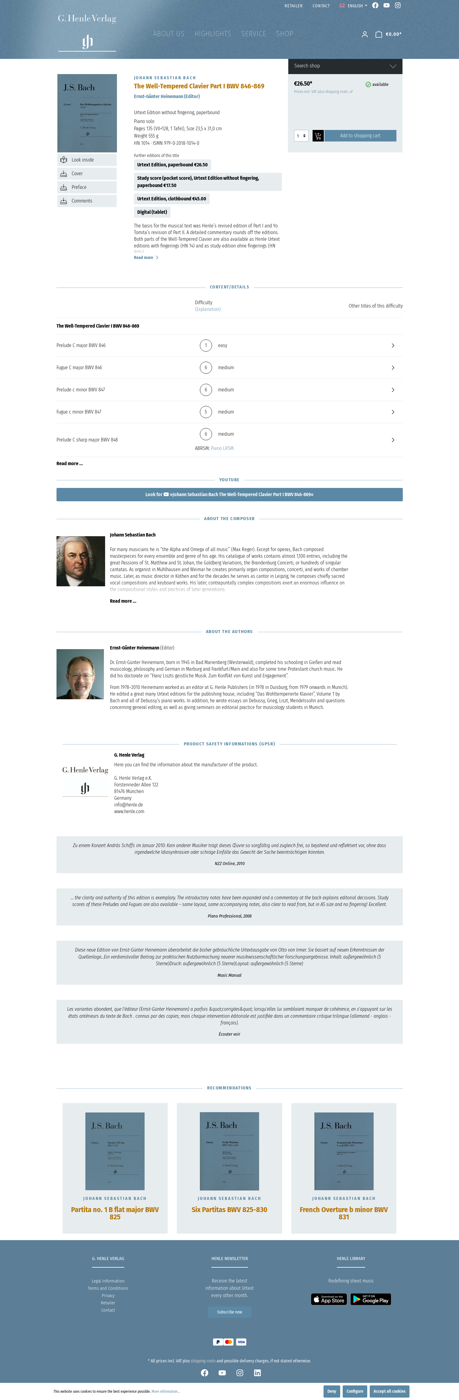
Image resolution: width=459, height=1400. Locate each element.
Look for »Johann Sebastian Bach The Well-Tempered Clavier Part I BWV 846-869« (229, 494)
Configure (355, 1391)
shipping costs (203, 1361)
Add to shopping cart (360, 135)
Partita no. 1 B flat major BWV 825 (115, 1213)
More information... (166, 1391)
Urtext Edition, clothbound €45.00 (171, 199)
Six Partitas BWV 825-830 (229, 1210)
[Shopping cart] (389, 34)
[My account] (365, 34)
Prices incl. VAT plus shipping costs (323, 91)
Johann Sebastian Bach (115, 1198)
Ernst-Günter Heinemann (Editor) (167, 96)
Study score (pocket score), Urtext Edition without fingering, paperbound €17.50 (198, 181)
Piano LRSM (222, 448)
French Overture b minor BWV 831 (344, 1213)
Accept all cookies (390, 1391)
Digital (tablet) (152, 212)
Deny (331, 1391)
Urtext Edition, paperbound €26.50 (172, 165)
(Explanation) (208, 309)
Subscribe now (229, 1312)
